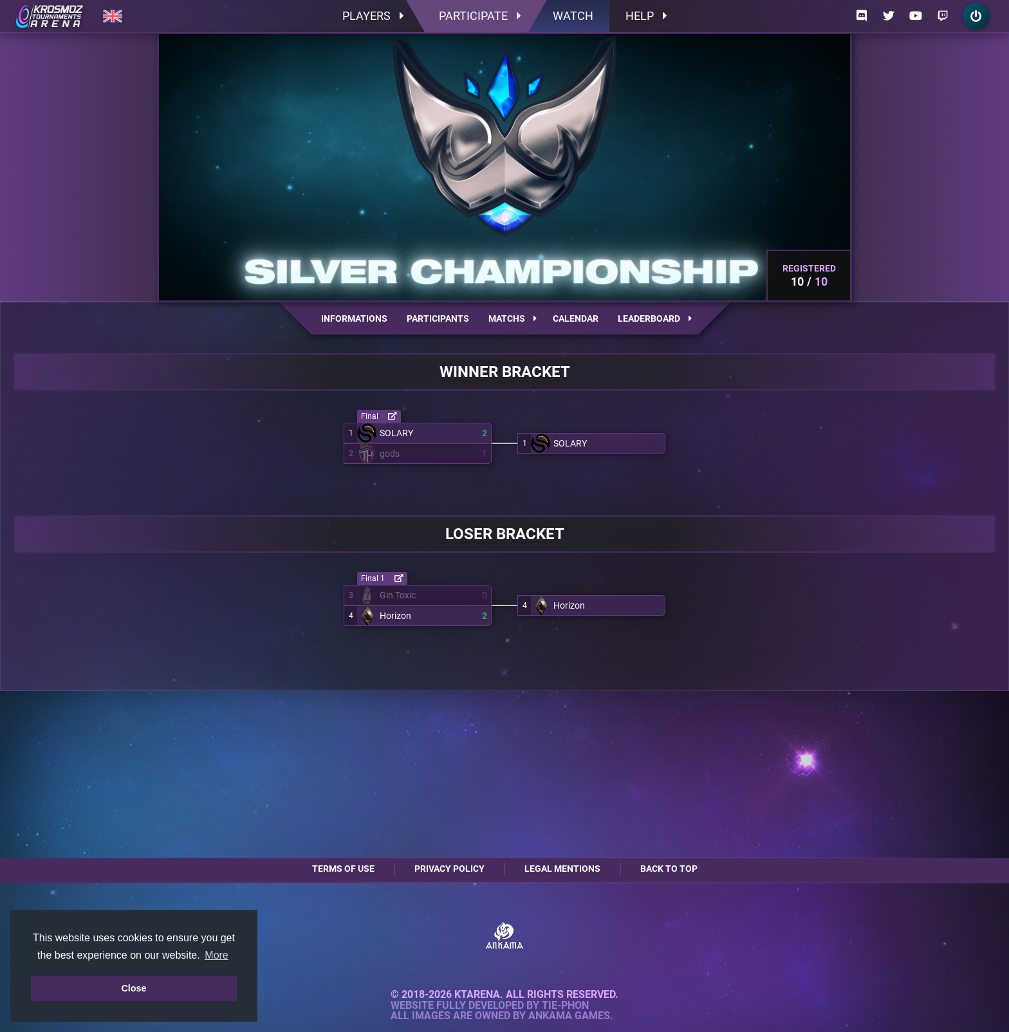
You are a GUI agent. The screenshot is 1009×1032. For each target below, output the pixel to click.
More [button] (216, 955)
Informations (354, 318)
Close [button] (133, 988)
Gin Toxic (398, 595)
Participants (438, 318)
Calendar (575, 318)
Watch (573, 16)
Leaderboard (655, 318)
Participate (480, 16)
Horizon (395, 616)
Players (372, 16)
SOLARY (396, 433)
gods (390, 453)
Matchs (512, 318)
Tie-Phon (565, 1005)
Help (646, 16)
